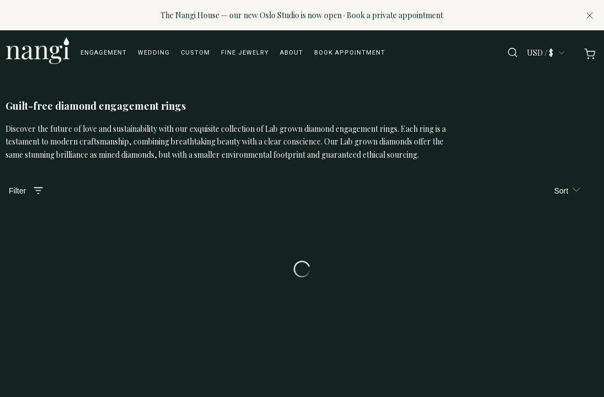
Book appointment (349, 52)
